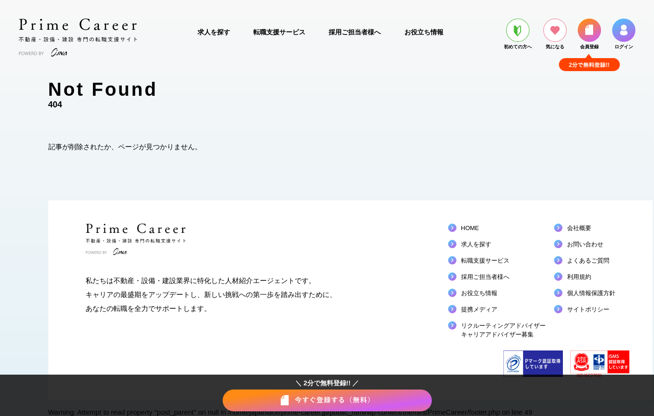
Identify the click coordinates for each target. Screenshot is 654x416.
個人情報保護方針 (591, 293)
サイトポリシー (588, 309)
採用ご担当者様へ (355, 32)
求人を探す (214, 32)
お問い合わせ (585, 244)
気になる (555, 34)
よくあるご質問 (588, 260)
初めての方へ (518, 34)
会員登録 (589, 34)
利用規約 (579, 276)
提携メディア (479, 309)
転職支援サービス (279, 32)
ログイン (623, 34)
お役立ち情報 (423, 32)
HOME (470, 228)
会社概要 (579, 228)
